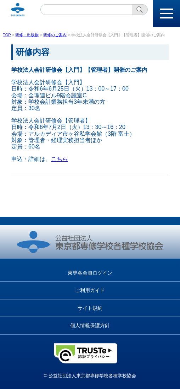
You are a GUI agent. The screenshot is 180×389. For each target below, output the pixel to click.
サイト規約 (90, 308)
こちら (59, 159)
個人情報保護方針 (90, 325)
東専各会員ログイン (90, 273)
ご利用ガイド (90, 290)
